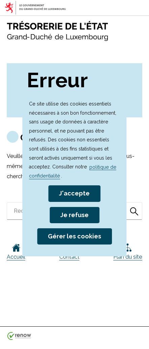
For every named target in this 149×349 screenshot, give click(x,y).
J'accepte (74, 193)
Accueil (16, 251)
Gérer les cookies (74, 236)
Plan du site (127, 251)
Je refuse (74, 214)
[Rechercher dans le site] (134, 211)
